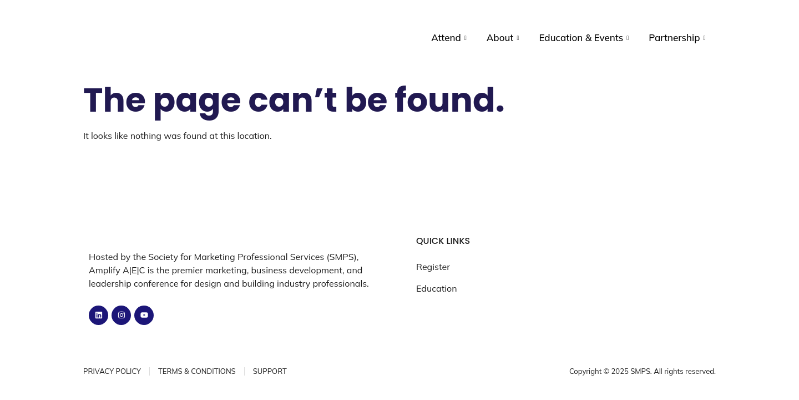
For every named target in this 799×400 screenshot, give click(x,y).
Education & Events (584, 37)
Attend (449, 37)
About (503, 37)
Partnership (677, 37)
